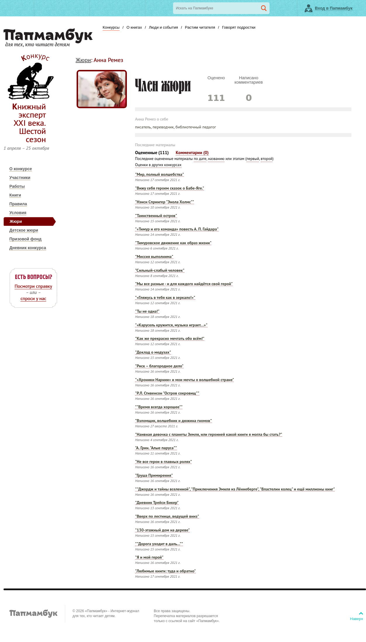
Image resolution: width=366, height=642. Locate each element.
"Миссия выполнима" (154, 257)
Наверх (356, 619)
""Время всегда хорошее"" (158, 407)
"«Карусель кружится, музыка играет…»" (171, 325)
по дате (200, 158)
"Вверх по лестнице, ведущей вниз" (167, 517)
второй (266, 158)
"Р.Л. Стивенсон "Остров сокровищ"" (167, 393)
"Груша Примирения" (154, 476)
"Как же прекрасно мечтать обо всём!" (169, 339)
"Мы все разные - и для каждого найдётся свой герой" (184, 284)
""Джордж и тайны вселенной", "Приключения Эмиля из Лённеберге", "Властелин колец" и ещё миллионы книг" (235, 489)
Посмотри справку (33, 286)
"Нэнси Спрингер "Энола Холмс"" (164, 202)
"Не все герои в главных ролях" (163, 462)
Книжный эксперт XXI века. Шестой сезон (29, 122)
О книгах (134, 27)
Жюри (16, 221)
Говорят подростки (238, 27)
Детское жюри (23, 230)
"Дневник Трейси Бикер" (157, 503)
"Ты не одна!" (147, 312)
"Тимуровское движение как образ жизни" (173, 243)
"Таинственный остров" (156, 216)
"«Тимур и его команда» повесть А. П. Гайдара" (177, 229)
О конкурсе (20, 168)
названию (216, 158)
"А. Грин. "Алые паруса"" (156, 448)
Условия (17, 212)
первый (252, 158)
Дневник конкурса (27, 247)
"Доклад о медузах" (153, 352)
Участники (19, 177)
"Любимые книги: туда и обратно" (165, 571)
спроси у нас (33, 298)
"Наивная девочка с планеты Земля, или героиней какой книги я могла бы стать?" (208, 435)
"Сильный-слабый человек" (159, 271)
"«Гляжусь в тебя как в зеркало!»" (165, 298)
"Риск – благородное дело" (159, 366)
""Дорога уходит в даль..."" (159, 544)
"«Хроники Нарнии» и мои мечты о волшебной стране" (184, 380)
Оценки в (158, 164)
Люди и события (163, 27)
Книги (15, 195)
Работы (17, 186)
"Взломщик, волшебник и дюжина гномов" (173, 421)
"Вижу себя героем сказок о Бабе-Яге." (169, 188)
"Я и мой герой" (149, 558)
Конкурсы (111, 27)
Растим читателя (200, 27)
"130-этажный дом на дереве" (162, 530)
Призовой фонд (25, 239)
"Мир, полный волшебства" (159, 175)
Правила (18, 204)
